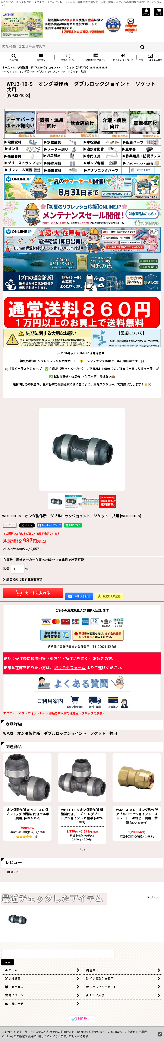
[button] (13, 57)
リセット (154, 897)
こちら (84, 1036)
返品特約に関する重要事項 (22, 579)
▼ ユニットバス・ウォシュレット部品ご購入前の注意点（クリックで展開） (54, 713)
